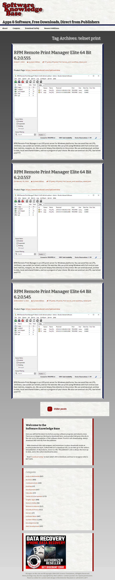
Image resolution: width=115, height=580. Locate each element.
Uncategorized (31, 523)
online (36, 578)
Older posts (57, 408)
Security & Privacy (32, 510)
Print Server (63, 62)
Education (29, 493)
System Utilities (34, 62)
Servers (29, 513)
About (5, 28)
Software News (31, 516)
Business (29, 480)
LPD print (54, 62)
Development (30, 490)
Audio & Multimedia (32, 476)
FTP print (47, 62)
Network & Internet (32, 506)
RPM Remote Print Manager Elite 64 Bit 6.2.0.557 (52, 174)
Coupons (16, 28)
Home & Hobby (31, 503)
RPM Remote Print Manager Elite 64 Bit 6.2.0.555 (52, 55)
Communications (32, 483)
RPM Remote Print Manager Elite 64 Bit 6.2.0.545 (52, 294)
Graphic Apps (30, 500)
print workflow (73, 62)
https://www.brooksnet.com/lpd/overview (43, 70)
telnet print (83, 62)
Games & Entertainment (34, 496)
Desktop (29, 486)
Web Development (32, 526)
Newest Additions (51, 28)
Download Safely (32, 28)
